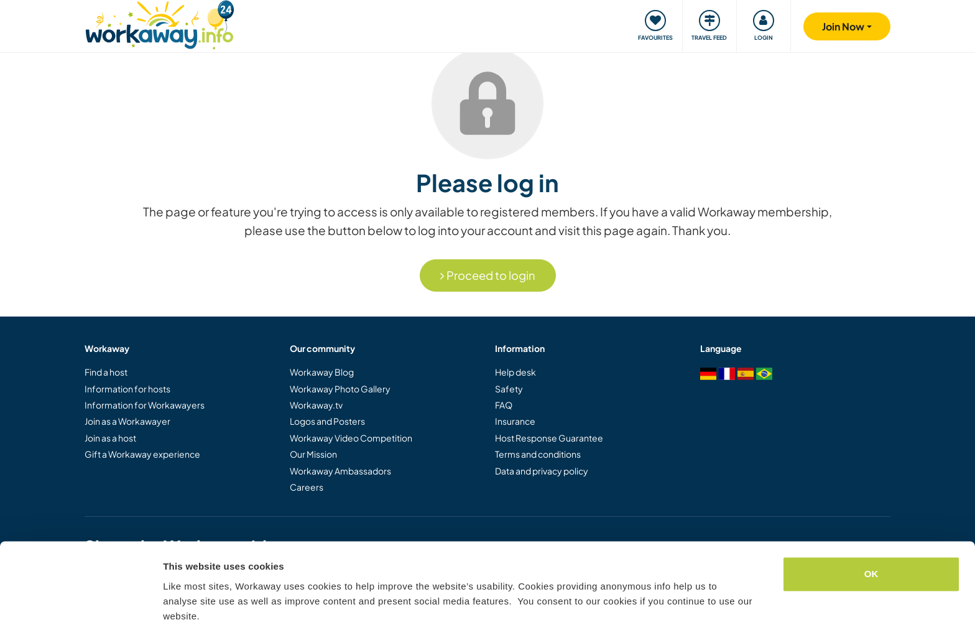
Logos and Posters (327, 421)
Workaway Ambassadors (340, 470)
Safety (509, 388)
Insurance (515, 421)
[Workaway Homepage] (159, 23)
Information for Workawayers (145, 404)
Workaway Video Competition (351, 437)
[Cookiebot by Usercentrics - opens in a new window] (80, 600)
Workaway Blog (322, 371)
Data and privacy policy (541, 470)
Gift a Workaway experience (142, 454)
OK (871, 524)
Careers (306, 487)
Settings (181, 600)
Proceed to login (487, 275)
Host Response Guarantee (549, 437)
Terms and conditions (538, 454)
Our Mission (313, 454)
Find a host (106, 371)
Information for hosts (127, 388)
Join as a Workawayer (127, 421)
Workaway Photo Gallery (340, 388)
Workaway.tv (316, 404)
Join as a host (110, 437)
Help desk (515, 371)
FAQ (503, 404)
